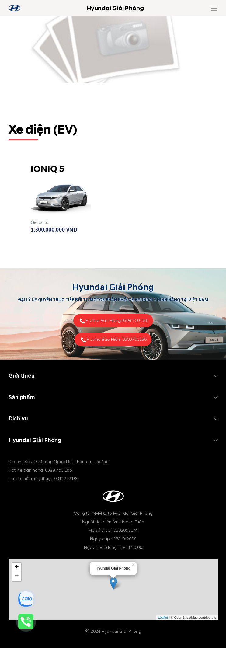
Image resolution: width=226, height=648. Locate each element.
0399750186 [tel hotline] (134, 339)
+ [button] (17, 567)
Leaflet (163, 617)
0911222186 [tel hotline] (66, 478)
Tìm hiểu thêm (61, 249)
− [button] (17, 576)
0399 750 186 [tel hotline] (134, 320)
